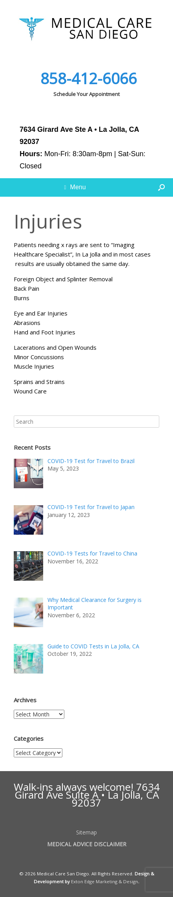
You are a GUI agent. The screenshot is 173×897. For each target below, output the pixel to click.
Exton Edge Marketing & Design (104, 881)
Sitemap (86, 832)
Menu (75, 187)
